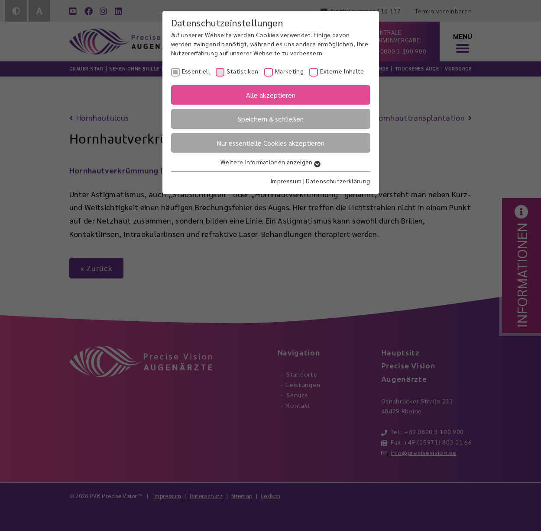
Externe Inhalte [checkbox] (342, 71)
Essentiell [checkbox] (196, 71)
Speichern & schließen (271, 118)
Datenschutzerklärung (338, 181)
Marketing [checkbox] (289, 71)
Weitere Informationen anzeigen (270, 162)
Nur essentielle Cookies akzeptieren (270, 142)
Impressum (285, 181)
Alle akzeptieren (270, 94)
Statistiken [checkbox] (242, 71)
